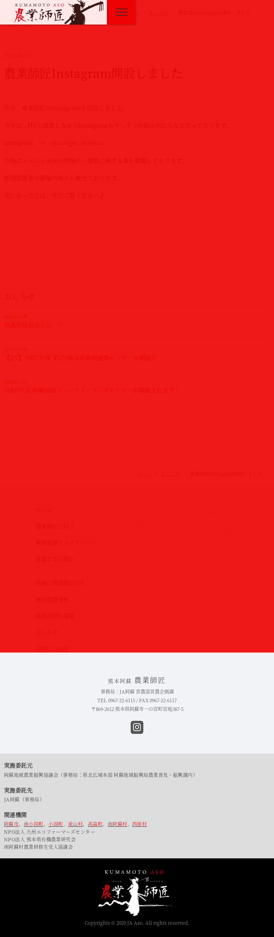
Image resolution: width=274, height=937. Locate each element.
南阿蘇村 (117, 823)
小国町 (55, 823)
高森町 (95, 823)
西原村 (139, 823)
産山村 (75, 823)
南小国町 (34, 823)
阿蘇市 (11, 823)
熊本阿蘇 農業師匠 (58, 12)
